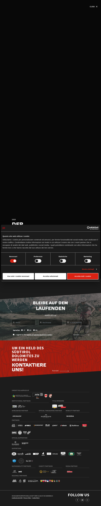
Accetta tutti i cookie (82, 276)
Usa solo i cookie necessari (18, 276)
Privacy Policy (27, 499)
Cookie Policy (36, 499)
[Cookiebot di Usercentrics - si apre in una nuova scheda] (88, 228)
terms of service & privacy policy (39, 336)
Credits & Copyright (17, 499)
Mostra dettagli (88, 269)
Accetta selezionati (50, 276)
